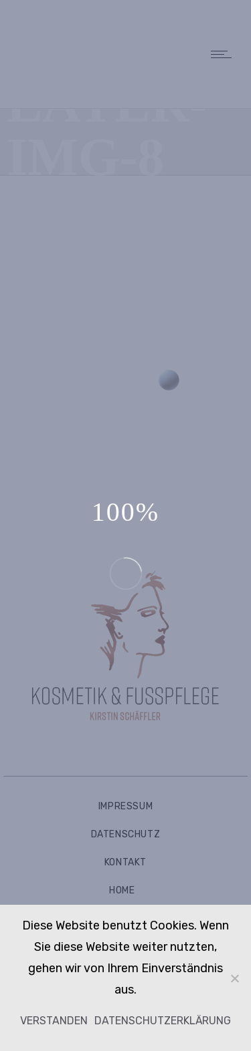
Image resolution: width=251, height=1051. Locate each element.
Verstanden (54, 1020)
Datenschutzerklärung (162, 1020)
